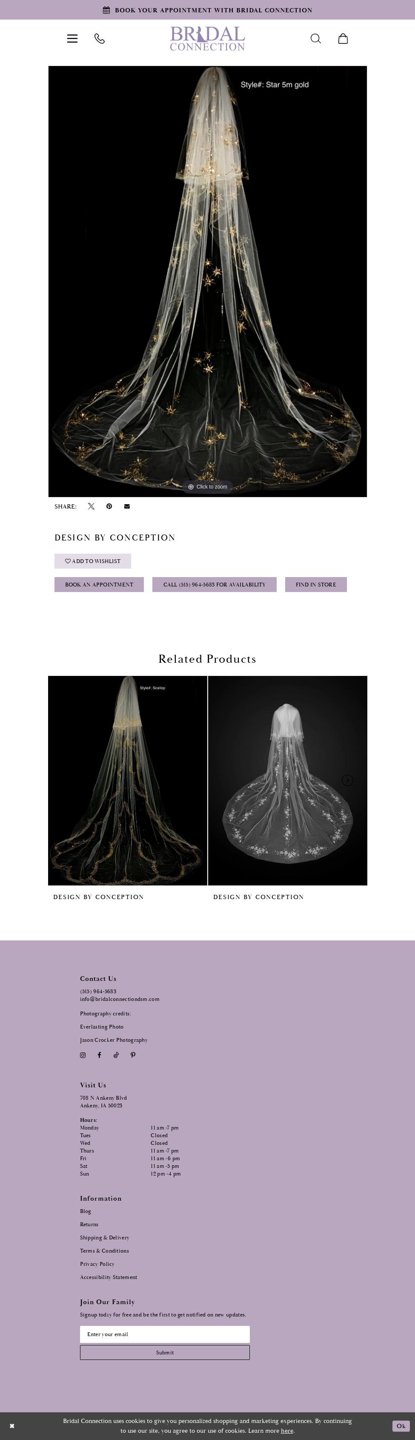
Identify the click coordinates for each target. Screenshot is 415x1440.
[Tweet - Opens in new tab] (91, 507)
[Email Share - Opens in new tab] (127, 506)
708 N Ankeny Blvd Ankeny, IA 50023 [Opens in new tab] (103, 1102)
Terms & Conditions (104, 1251)
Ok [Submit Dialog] (401, 1426)
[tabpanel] (208, 281)
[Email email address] (165, 1334)
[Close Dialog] (12, 1426)
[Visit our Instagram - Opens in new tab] (83, 1055)
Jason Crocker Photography (114, 1040)
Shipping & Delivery (105, 1238)
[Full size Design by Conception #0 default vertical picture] (208, 281)
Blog (86, 1211)
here (287, 1431)
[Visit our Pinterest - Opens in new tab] (132, 1055)
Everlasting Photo (102, 1027)
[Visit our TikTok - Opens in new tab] (116, 1055)
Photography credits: (105, 1013)
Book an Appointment (99, 585)
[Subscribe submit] (165, 1352)
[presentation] (127, 780)
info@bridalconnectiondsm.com (120, 999)
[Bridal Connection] (207, 38)
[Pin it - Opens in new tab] (109, 507)
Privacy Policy (97, 1264)
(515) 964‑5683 (98, 991)
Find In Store (316, 585)
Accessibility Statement (108, 1277)
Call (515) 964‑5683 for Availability (214, 585)
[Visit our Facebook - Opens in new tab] (99, 1055)
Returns (89, 1224)
